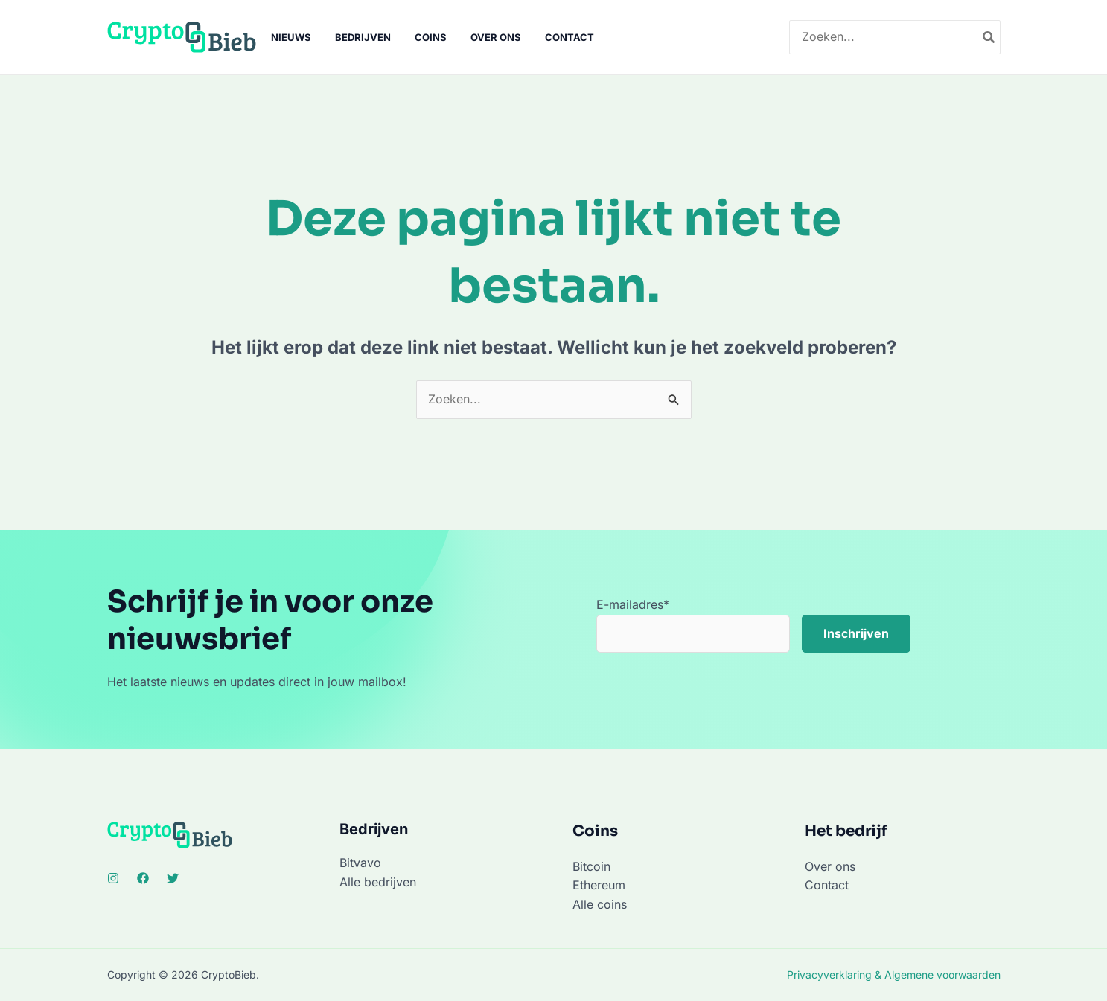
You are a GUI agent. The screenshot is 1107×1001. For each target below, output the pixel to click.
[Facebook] (143, 878)
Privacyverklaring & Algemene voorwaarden (894, 974)
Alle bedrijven (377, 881)
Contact (569, 37)
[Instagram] (113, 878)
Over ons (495, 37)
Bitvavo (360, 862)
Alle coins (599, 904)
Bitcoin (591, 866)
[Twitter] (173, 878)
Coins (431, 37)
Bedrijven (363, 37)
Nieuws (291, 37)
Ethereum (598, 884)
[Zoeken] (989, 37)
